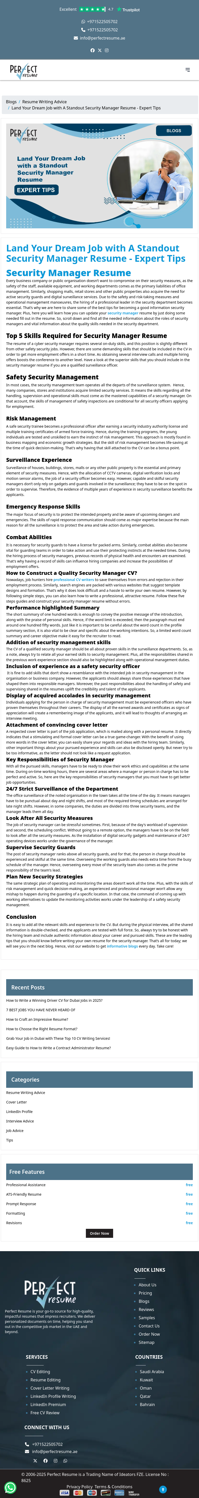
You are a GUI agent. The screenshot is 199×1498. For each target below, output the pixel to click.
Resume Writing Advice (44, 102)
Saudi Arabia (152, 1371)
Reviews (146, 1309)
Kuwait (146, 1380)
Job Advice (14, 1130)
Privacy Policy (80, 1487)
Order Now (99, 1233)
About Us (147, 1285)
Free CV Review (45, 1413)
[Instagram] (106, 50)
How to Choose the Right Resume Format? (41, 1028)
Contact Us (149, 1326)
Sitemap (147, 1342)
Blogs (11, 102)
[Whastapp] (65, 1461)
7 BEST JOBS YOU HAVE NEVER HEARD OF (40, 1009)
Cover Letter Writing (50, 1388)
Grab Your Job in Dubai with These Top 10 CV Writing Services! (58, 1038)
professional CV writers (73, 579)
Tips (9, 1140)
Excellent (99, 9)
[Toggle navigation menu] (188, 70)
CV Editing (40, 1371)
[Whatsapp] (10, 1488)
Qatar (145, 1396)
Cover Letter (16, 1102)
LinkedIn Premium (48, 1404)
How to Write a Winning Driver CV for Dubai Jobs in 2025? (54, 1000)
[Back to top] (163, 1489)
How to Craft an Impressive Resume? (37, 1019)
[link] (95, 9)
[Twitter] (100, 50)
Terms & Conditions (113, 1487)
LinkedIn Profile (19, 1111)
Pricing (145, 1293)
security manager (122, 313)
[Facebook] (93, 50)
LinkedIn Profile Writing (53, 1396)
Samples (147, 1318)
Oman (146, 1388)
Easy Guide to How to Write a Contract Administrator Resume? (58, 1047)
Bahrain (147, 1404)
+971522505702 (100, 21)
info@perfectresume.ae (99, 38)
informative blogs (122, 946)
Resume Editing (46, 1380)
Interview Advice (20, 1121)
